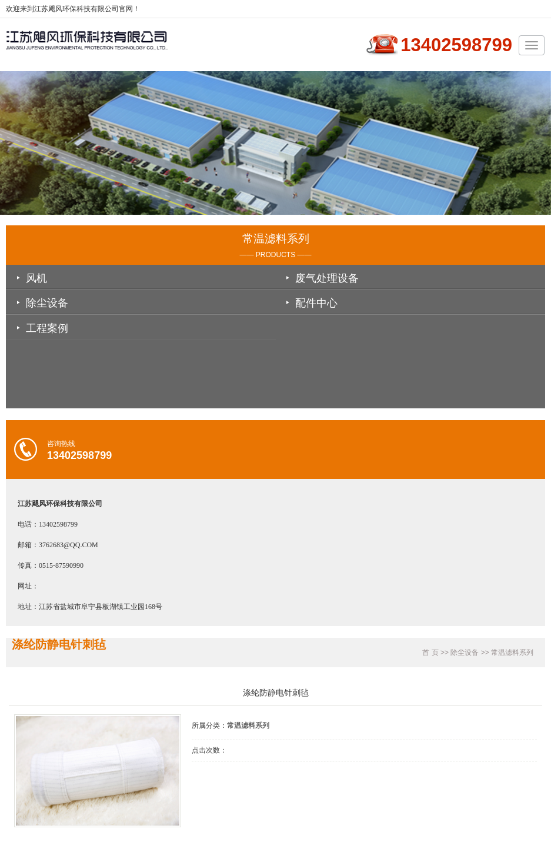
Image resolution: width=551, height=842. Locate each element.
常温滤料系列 (512, 652)
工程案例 (47, 328)
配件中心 (316, 303)
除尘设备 (47, 303)
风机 (36, 278)
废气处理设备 (327, 278)
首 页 (430, 652)
